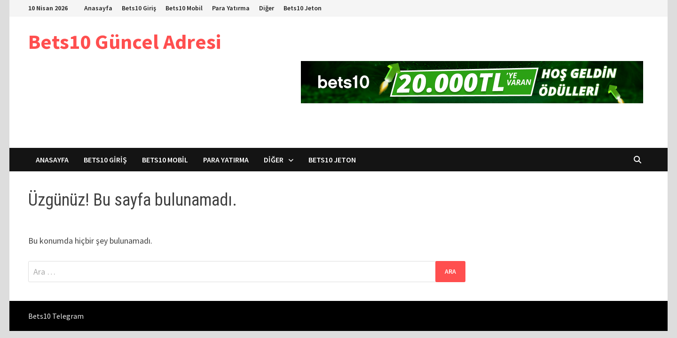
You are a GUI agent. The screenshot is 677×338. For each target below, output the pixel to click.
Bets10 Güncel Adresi (124, 41)
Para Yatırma (231, 8)
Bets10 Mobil (184, 8)
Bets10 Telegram (56, 316)
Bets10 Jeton (302, 8)
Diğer (266, 8)
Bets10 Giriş (139, 8)
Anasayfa (98, 8)
